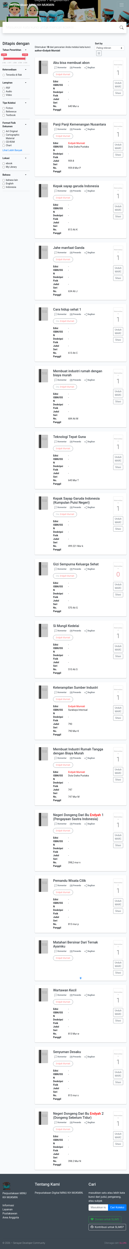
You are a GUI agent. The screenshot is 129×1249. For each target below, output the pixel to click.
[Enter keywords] (98, 1207)
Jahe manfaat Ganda (68, 248)
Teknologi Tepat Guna (69, 437)
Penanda (77, 67)
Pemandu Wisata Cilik (69, 881)
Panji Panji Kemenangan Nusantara (79, 124)
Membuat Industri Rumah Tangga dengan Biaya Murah (78, 751)
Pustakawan (10, 1213)
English (9, 183)
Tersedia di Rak (14, 74)
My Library (11, 167)
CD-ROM (10, 141)
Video (9, 95)
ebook (9, 163)
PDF (8, 88)
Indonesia (11, 187)
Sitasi (118, 93)
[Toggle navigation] (121, 5)
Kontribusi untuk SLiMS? (107, 1227)
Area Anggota (11, 1217)
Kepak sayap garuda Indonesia (76, 186)
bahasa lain (12, 180)
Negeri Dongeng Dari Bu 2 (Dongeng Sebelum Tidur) (78, 1116)
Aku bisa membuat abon (71, 63)
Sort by (98, 43)
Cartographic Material (12, 136)
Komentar (60, 67)
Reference (11, 111)
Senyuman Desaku (67, 1052)
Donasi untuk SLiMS (105, 1219)
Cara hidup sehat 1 (67, 309)
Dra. (65, 321)
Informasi (8, 1205)
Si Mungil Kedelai (66, 626)
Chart (9, 145)
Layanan (8, 1209)
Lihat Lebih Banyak (12, 150)
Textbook (11, 115)
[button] (80, 978)
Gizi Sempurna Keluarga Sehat (76, 564)
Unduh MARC (118, 85)
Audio (9, 91)
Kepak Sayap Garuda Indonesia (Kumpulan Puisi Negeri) (76, 500)
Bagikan (89, 67)
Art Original (12, 131)
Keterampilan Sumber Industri (75, 688)
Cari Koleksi (117, 1207)
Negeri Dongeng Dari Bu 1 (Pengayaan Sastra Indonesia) (78, 817)
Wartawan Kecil (64, 990)
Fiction (9, 108)
